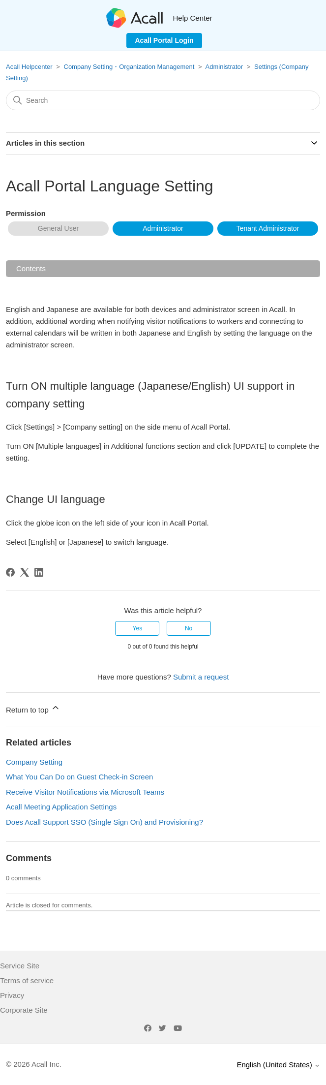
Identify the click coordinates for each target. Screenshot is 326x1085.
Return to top (33, 708)
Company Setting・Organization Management (129, 66)
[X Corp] (24, 572)
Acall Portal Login (164, 40)
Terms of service (27, 980)
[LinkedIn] (38, 572)
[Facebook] (10, 572)
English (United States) (278, 1064)
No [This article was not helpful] (188, 628)
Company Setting (34, 762)
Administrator (224, 66)
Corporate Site (24, 1010)
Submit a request (201, 677)
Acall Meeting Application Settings (61, 807)
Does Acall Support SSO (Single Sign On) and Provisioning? (104, 822)
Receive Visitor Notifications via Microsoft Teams (85, 792)
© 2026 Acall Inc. (33, 1064)
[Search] (163, 100)
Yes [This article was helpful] (138, 628)
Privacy (12, 995)
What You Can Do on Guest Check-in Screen (79, 777)
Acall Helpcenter (29, 66)
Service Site (19, 965)
